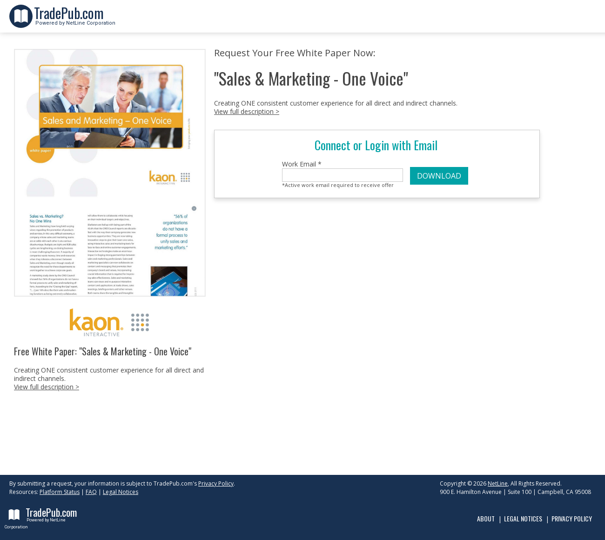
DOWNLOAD (439, 176)
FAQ (91, 492)
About (486, 518)
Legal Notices (120, 492)
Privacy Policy (216, 483)
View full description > (46, 386)
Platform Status (60, 492)
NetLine (498, 483)
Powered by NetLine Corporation (74, 20)
